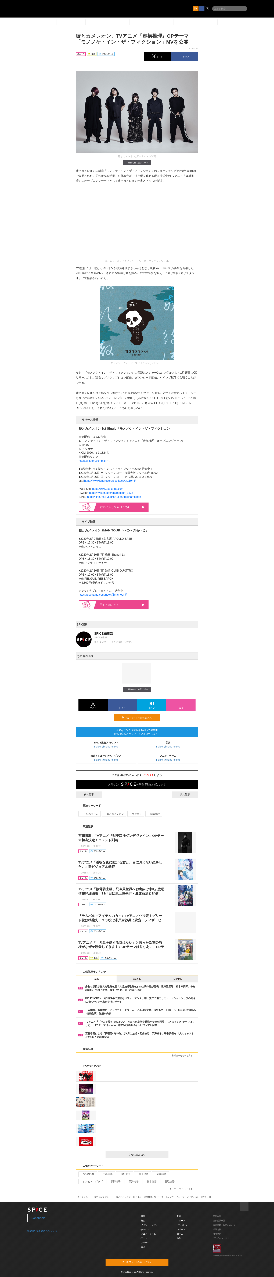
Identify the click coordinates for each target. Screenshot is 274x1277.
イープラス (82, 1197)
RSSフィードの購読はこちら (139, 717)
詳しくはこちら (122, 604)
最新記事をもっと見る (184, 1055)
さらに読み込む (147, 1154)
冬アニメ (135, 813)
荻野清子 (114, 1181)
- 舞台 (142, 1220)
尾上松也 (142, 1174)
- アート (143, 1238)
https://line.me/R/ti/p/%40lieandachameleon (114, 496)
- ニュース (180, 1220)
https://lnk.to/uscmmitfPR (94, 460)
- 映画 (142, 1247)
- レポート (180, 1229)
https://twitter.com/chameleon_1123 (111, 492)
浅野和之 (124, 1174)
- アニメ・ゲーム (148, 1234)
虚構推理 (153, 813)
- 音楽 (142, 1216)
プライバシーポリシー (223, 1238)
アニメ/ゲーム (89, 813)
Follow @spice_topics (106, 746)
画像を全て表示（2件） (137, 162)
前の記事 (86, 794)
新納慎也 (160, 1174)
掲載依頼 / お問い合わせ (224, 1225)
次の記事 (188, 794)
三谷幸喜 (106, 1174)
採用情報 (217, 1229)
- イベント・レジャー (150, 1225)
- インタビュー (182, 1225)
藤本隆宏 (150, 1181)
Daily (96, 979)
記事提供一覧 (219, 1220)
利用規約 (217, 1234)
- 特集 (178, 1238)
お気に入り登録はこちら (122, 507)
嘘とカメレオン (114, 813)
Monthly (178, 979)
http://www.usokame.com (107, 488)
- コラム (179, 1234)
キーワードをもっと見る (183, 1189)
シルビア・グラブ (91, 1181)
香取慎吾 (168, 1181)
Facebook (38, 1218)
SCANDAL (87, 1174)
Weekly (137, 979)
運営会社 (217, 1216)
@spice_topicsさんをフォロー (43, 1231)
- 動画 (178, 1216)
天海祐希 (132, 1181)
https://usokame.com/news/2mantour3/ (103, 594)
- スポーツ (144, 1242)
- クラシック (146, 1229)
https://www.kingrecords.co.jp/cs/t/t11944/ (110, 480)
